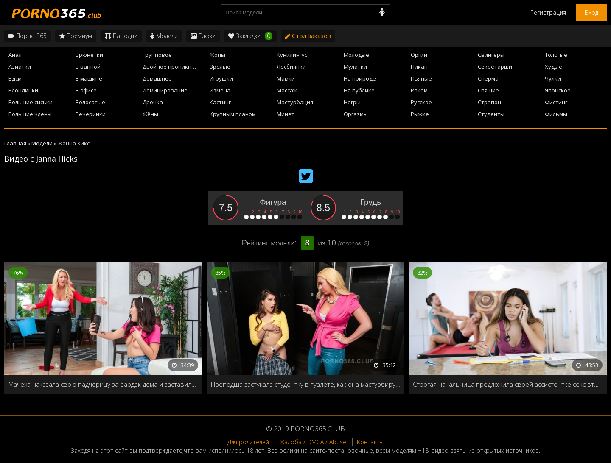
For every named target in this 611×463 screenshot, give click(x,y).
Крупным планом (233, 114)
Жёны (150, 114)
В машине (89, 78)
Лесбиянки (291, 66)
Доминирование (165, 90)
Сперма (488, 78)
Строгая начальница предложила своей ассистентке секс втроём (508, 384)
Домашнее (157, 78)
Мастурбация (295, 102)
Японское (558, 90)
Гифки (203, 36)
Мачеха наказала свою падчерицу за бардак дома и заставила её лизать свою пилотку (103, 384)
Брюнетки (89, 55)
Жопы (217, 55)
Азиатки (19, 66)
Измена (220, 90)
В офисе (86, 90)
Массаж (287, 90)
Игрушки (221, 78)
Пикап (419, 66)
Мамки (286, 78)
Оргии (419, 55)
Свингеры (491, 55)
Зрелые (220, 66)
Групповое (157, 55)
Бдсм (15, 78)
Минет (285, 114)
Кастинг (220, 102)
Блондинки (23, 90)
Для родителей (248, 442)
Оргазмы (356, 114)
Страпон (489, 102)
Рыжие (420, 114)
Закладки (250, 36)
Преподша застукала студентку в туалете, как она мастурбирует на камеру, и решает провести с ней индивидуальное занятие (306, 384)
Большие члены (30, 114)
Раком (419, 90)
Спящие (488, 90)
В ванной (88, 66)
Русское (421, 102)
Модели (164, 36)
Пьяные (421, 78)
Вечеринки (91, 114)
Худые (553, 66)
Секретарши (495, 66)
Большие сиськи (30, 102)
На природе (360, 78)
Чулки (553, 78)
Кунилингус (292, 55)
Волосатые (90, 102)
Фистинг (556, 102)
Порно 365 (27, 36)
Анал (15, 55)
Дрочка (153, 102)
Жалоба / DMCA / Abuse (313, 442)
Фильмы (556, 114)
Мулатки (355, 66)
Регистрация (548, 12)
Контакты (370, 442)
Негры (352, 102)
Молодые (356, 55)
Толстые (556, 55)
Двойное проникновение (174, 66)
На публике (359, 90)
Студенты (491, 114)
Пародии (121, 36)
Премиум (75, 36)
